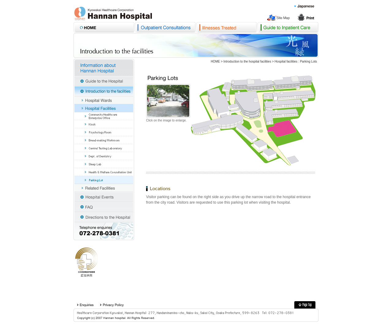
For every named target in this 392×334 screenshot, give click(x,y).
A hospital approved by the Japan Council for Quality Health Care (86, 262)
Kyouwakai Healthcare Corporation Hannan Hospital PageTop (304, 305)
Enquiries (85, 305)
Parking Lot (104, 180)
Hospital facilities (286, 61)
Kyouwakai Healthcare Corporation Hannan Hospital (113, 14)
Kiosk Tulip (104, 124)
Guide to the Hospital (104, 81)
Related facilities (104, 188)
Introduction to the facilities (104, 91)
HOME (215, 61)
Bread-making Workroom (104, 140)
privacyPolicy (112, 305)
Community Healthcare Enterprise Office (104, 116)
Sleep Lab (104, 164)
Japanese (304, 6)
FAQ (104, 207)
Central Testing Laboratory (104, 148)
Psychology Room (104, 132)
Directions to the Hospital (104, 217)
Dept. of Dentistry (104, 156)
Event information (104, 197)
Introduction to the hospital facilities (247, 61)
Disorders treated (226, 27)
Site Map (279, 17)
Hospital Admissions (287, 27)
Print (306, 17)
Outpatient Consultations (165, 27)
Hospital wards (104, 100)
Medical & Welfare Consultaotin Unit (104, 172)
